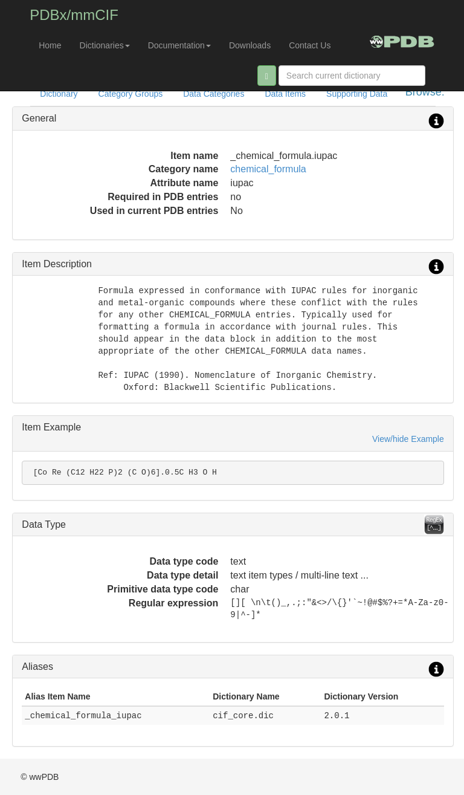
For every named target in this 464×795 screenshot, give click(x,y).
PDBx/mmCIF (74, 15)
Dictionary (58, 94)
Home (50, 45)
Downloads (250, 45)
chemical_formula (268, 169)
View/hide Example (408, 439)
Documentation (179, 45)
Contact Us (309, 45)
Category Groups (130, 94)
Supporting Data (356, 94)
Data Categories (213, 94)
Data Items (285, 94)
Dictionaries (105, 45)
